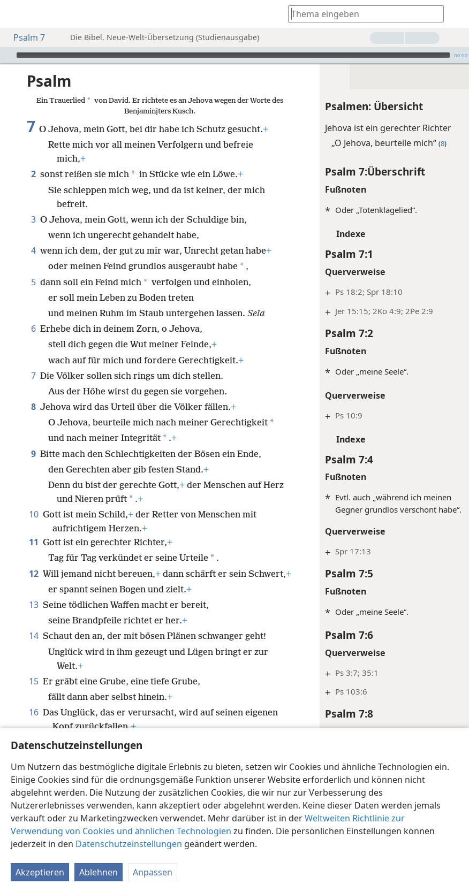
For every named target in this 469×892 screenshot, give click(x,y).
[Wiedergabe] (7, 55)
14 (34, 663)
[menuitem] (16, 14)
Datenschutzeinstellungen (128, 844)
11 (34, 556)
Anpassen (152, 872)
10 (34, 528)
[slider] (233, 55)
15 (34, 709)
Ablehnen (98, 872)
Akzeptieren (40, 872)
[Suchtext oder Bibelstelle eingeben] (360, 13)
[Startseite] (16, 14)
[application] (234, 55)
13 (34, 632)
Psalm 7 (24, 37)
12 (34, 587)
